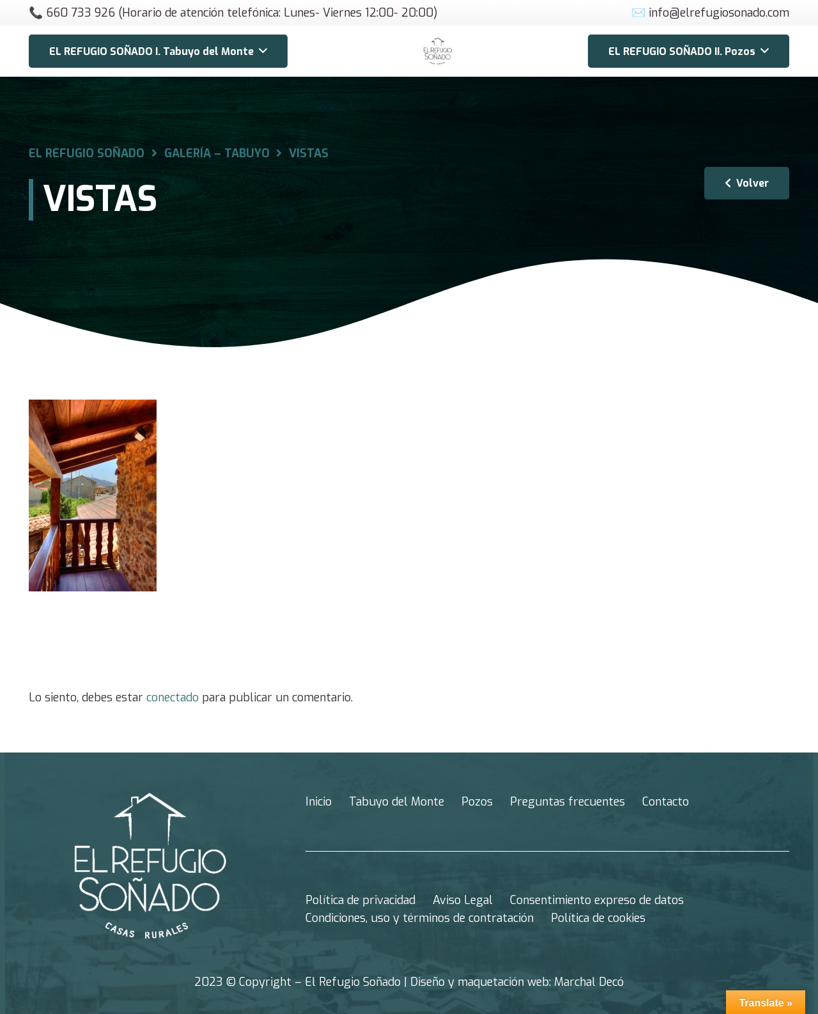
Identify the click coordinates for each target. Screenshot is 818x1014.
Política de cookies (598, 918)
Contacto (665, 801)
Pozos (477, 801)
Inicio (318, 801)
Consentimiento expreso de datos (597, 900)
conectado (172, 697)
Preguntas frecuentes (567, 801)
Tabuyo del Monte (396, 801)
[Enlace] (438, 51)
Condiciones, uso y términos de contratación (419, 918)
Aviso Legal (463, 900)
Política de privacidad (360, 900)
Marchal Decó (589, 982)
